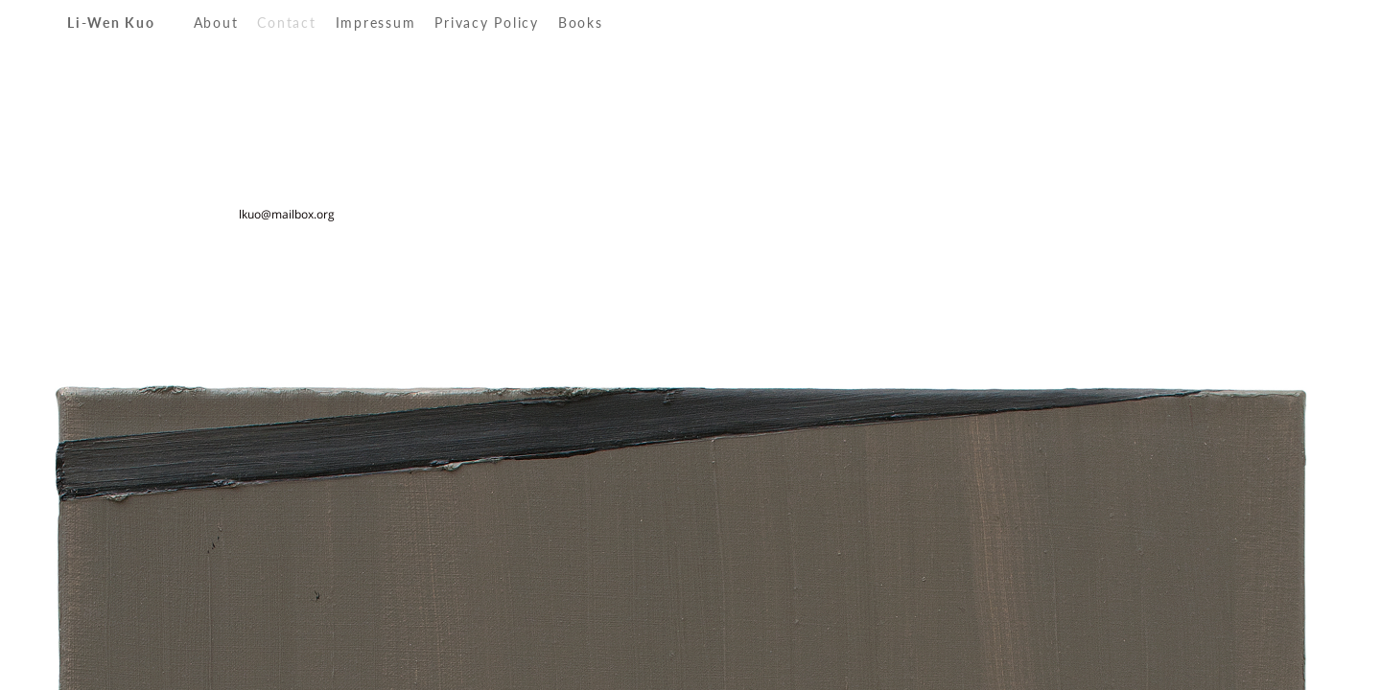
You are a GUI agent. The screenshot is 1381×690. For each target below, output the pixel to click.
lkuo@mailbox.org (287, 214)
